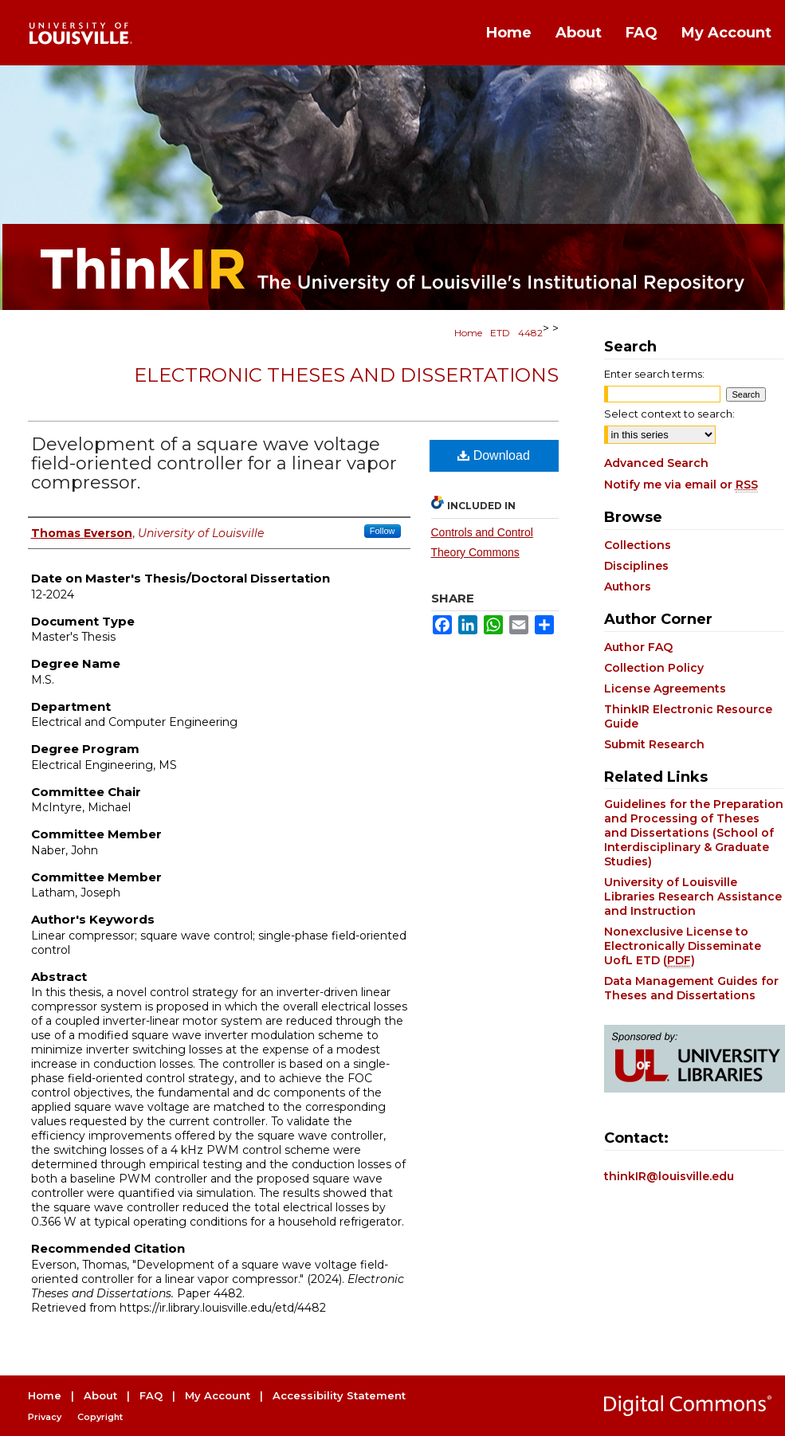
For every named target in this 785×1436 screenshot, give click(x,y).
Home (468, 333)
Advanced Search (656, 463)
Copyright (100, 1416)
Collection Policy (654, 668)
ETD (500, 333)
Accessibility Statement (339, 1395)
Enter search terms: (654, 373)
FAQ (151, 1395)
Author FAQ (638, 647)
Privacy (44, 1416)
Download (493, 455)
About (100, 1395)
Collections (637, 545)
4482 (530, 333)
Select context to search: (669, 413)
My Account (217, 1395)
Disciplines (636, 566)
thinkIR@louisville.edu (669, 1176)
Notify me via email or (681, 484)
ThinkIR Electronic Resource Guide (688, 716)
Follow (382, 531)
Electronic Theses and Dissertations (346, 374)
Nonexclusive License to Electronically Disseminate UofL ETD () (682, 945)
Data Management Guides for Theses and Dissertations (691, 988)
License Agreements (665, 688)
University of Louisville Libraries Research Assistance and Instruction (693, 896)
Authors (627, 586)
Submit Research (654, 744)
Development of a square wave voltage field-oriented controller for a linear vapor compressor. (214, 463)
